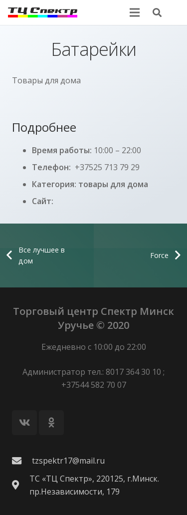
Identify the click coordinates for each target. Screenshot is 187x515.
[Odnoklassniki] (51, 422)
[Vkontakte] (24, 422)
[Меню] (134, 12)
